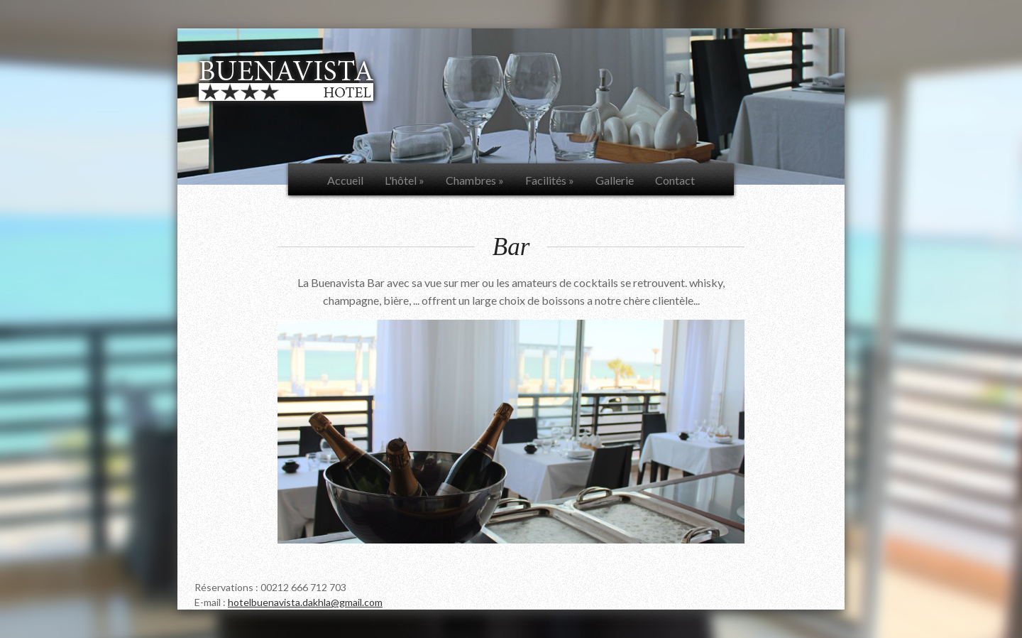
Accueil (345, 180)
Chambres (475, 180)
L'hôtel (404, 180)
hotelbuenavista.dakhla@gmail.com (305, 602)
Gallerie (614, 180)
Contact (675, 180)
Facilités (549, 180)
